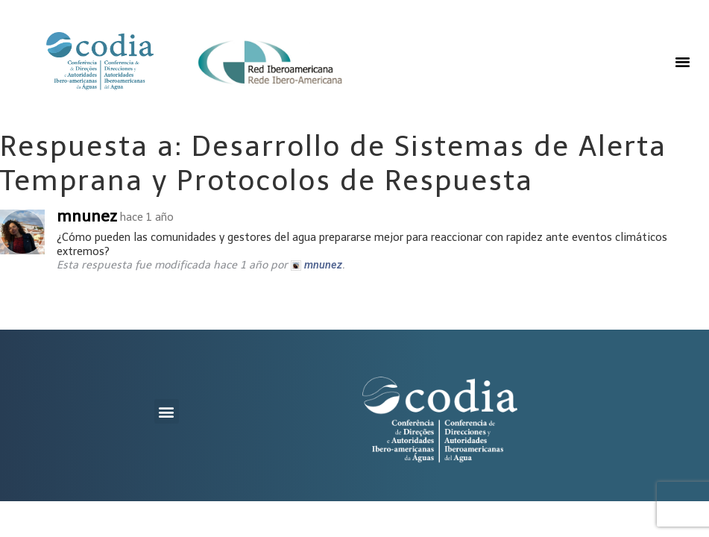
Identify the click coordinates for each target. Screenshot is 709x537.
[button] (683, 62)
